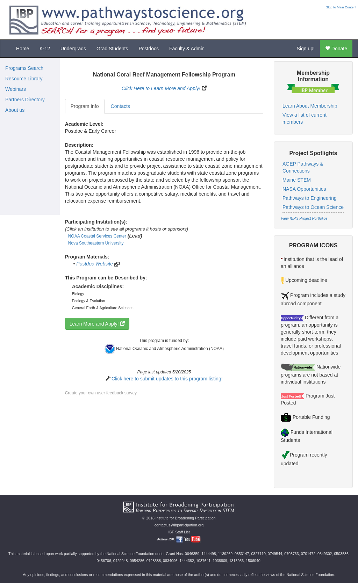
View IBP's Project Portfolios (304, 218)
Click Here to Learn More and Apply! (161, 88)
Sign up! (306, 48)
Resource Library (24, 78)
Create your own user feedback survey (101, 393)
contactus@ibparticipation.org (179, 525)
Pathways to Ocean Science (313, 207)
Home (22, 48)
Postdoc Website (94, 264)
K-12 (45, 48)
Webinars (15, 89)
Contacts (120, 106)
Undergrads (73, 48)
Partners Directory (25, 99)
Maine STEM (296, 180)
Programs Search (24, 68)
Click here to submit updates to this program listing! (167, 378)
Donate (336, 48)
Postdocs (148, 48)
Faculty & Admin (187, 48)
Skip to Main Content (341, 7)
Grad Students (112, 48)
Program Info (85, 106)
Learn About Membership (309, 106)
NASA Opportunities (304, 189)
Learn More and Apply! (97, 324)
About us (14, 110)
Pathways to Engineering (309, 198)
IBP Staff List (178, 532)
